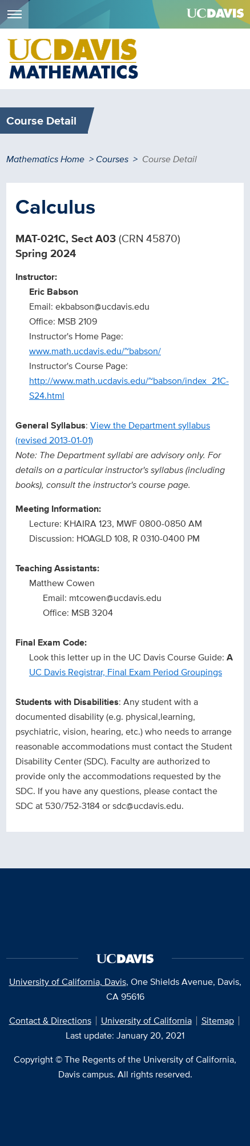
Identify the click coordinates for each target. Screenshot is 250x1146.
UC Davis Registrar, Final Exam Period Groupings (125, 672)
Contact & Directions (50, 1020)
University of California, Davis (67, 981)
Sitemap (217, 1020)
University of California (146, 1020)
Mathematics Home (45, 159)
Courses (112, 159)
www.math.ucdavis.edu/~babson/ (95, 351)
